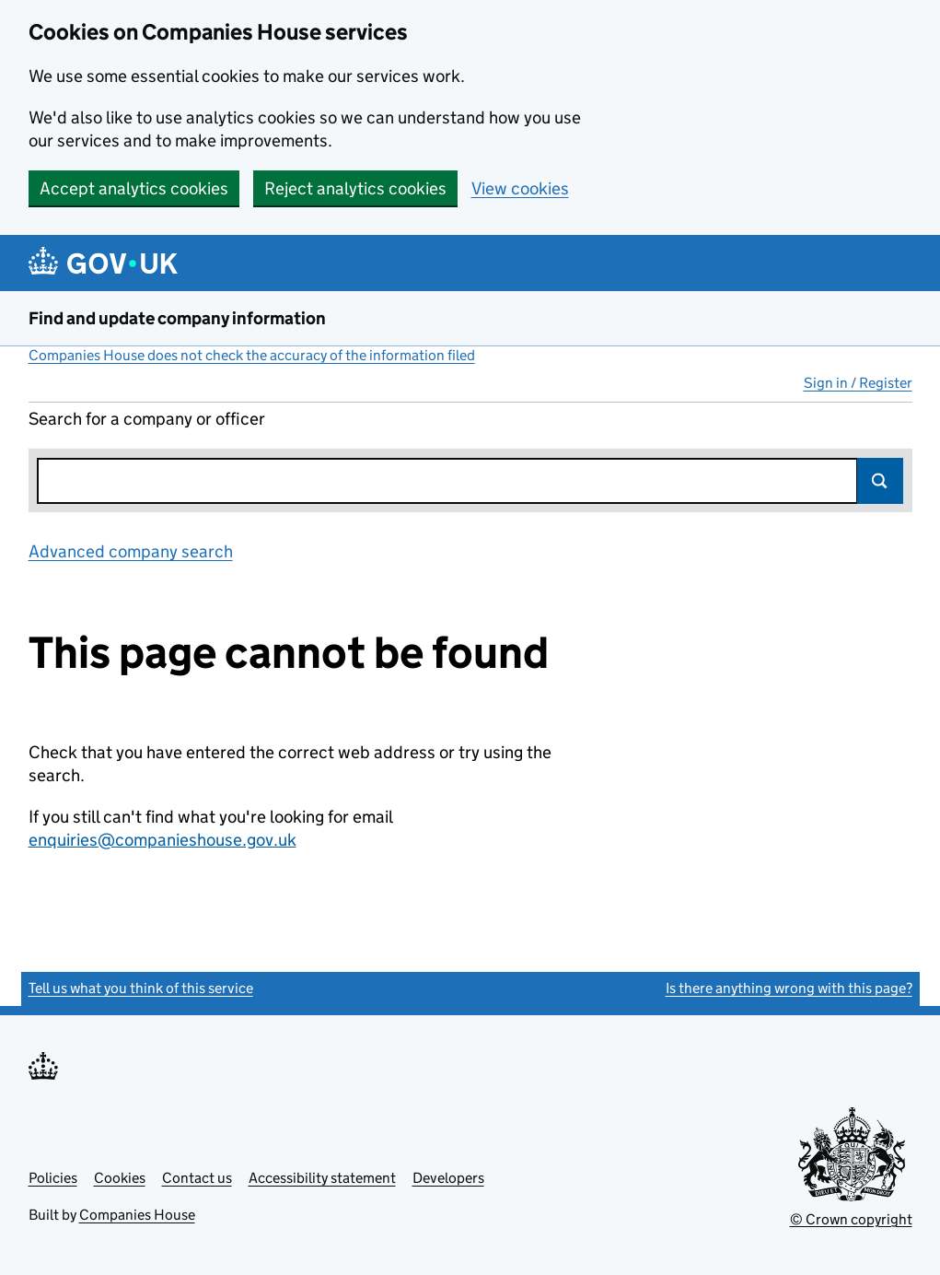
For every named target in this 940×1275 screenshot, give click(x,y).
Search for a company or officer (147, 418)
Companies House (137, 1214)
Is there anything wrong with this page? (789, 988)
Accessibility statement (322, 1178)
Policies (53, 1178)
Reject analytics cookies (355, 188)
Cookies (119, 1178)
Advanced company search (131, 551)
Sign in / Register (858, 383)
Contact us (197, 1178)
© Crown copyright (851, 1219)
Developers (448, 1178)
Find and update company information (177, 318)
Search (880, 481)
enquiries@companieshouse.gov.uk (162, 839)
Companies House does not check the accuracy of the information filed (252, 355)
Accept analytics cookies (134, 188)
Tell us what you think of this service (141, 988)
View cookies (520, 188)
